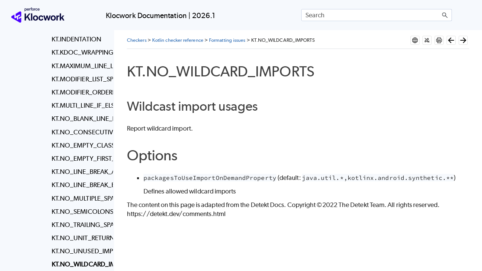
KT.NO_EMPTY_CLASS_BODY (80, 145)
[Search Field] (376, 15)
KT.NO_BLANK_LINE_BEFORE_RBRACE (80, 118)
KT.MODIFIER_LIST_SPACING (80, 79)
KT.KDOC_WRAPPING (80, 52)
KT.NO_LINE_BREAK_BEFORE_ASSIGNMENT (80, 185)
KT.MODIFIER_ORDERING (80, 92)
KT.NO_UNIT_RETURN (80, 238)
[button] (445, 15)
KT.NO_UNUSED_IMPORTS (80, 251)
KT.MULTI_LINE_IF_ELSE (80, 105)
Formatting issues (227, 40)
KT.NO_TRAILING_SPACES (80, 224)
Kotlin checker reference (177, 40)
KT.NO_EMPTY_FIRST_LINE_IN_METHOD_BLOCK (80, 158)
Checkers (136, 40)
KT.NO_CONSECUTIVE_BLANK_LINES (80, 132)
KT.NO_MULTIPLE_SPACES (80, 198)
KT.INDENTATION (76, 39)
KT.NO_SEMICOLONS (80, 211)
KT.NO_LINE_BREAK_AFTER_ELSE (80, 171)
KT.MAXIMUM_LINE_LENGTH (80, 66)
